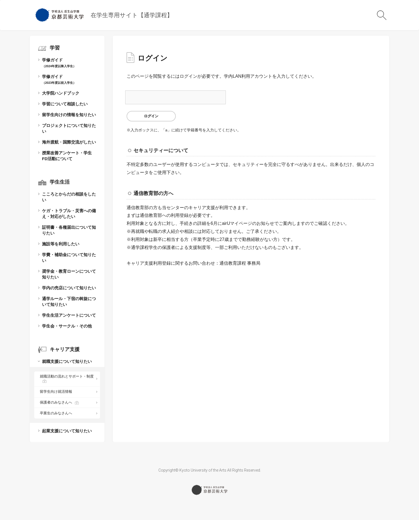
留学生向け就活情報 (56, 391)
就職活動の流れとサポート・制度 (67, 376)
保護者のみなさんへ (56, 402)
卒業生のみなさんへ (56, 413)
